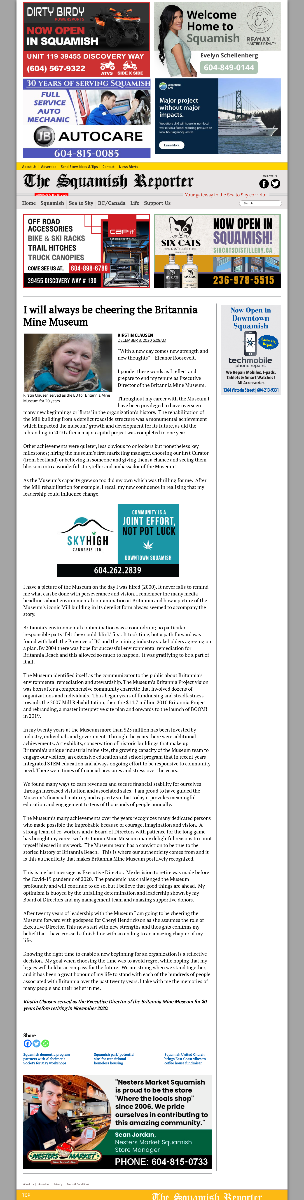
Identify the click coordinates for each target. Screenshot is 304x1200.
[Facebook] (28, 1043)
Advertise (43, 1184)
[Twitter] (36, 1043)
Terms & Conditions (78, 1184)
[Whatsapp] (45, 1043)
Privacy (58, 1184)
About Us (28, 1184)
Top (26, 1195)
